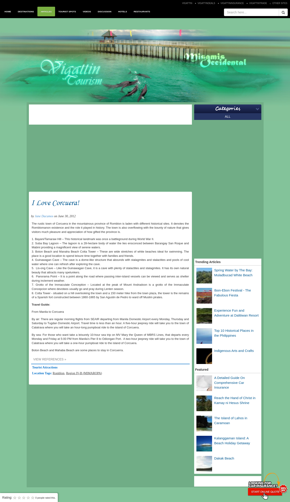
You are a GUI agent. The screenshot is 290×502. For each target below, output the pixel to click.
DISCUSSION (104, 11)
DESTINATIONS (26, 11)
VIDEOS (87, 11)
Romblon (58, 373)
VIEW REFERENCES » (49, 359)
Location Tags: (42, 373)
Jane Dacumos (44, 216)
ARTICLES (46, 11)
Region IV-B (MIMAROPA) (84, 373)
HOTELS (122, 11)
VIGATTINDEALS (206, 3)
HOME (7, 11)
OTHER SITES (279, 3)
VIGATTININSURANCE (232, 3)
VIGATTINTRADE (258, 3)
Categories (227, 109)
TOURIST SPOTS (67, 11)
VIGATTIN (187, 3)
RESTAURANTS (142, 11)
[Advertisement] (110, 114)
